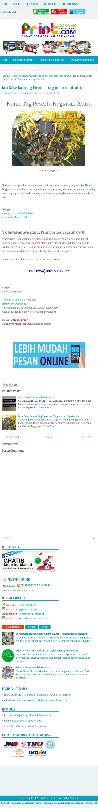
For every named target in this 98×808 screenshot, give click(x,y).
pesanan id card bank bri (17, 217)
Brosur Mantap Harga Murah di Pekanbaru (27, 715)
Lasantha (48, 803)
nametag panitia (62, 75)
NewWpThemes (18, 803)
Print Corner (47, 798)
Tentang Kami (9, 11)
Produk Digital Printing (54, 59)
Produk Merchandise (84, 59)
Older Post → (88, 437)
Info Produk (32, 3)
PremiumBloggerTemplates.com (69, 803)
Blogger (73, 798)
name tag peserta (42, 75)
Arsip (45, 627)
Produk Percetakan (25, 59)
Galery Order (49, 3)
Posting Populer (13, 627)
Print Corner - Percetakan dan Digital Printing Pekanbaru (47, 650)
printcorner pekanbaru (36, 585)
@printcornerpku (28, 609)
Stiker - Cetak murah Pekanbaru (33, 667)
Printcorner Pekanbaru (31, 613)
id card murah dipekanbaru (18, 213)
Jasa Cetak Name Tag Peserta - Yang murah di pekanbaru (42, 87)
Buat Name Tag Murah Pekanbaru (36, 397)
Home (5, 3)
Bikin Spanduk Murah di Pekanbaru (23, 720)
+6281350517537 (28, 605)
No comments (52, 93)
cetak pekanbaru (21, 75)
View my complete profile (17, 590)
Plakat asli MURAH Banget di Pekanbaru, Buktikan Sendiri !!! (37, 694)
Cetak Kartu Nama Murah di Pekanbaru (25, 726)
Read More (45, 407)
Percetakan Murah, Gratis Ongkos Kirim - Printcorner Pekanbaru (51, 633)
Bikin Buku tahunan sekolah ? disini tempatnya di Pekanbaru (36, 700)
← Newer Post (11, 437)
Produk (17, 3)
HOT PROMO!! (30, 67)
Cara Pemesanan (70, 3)
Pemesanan (18, 299)
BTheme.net (91, 803)
